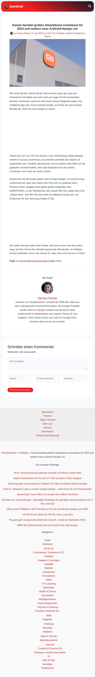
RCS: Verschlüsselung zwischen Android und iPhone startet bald (47, 473)
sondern (30, 187)
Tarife (49, 615)
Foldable (61, 33)
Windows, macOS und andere (50, 652)
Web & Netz (48, 660)
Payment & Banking (47, 607)
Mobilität (48, 564)
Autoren (47, 427)
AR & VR (48, 548)
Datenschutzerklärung (47, 435)
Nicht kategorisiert (47, 603)
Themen (47, 416)
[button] (89, 6)
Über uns (47, 424)
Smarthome (49, 572)
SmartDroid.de (9, 453)
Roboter (49, 568)
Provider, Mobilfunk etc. (47, 611)
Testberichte (47, 668)
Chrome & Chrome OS (50, 648)
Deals (48, 540)
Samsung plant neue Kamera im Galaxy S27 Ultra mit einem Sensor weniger (47, 483)
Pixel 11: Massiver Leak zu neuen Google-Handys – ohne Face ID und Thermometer (47, 489)
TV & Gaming (49, 583)
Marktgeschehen (47, 599)
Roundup (47, 628)
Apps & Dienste (49, 636)
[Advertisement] (47, 132)
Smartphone (78, 33)
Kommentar (47, 595)
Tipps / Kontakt (47, 420)
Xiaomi (48, 36)
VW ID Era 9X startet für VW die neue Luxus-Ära (47, 514)
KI (49, 656)
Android (69, 33)
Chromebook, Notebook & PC (48, 552)
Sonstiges (47, 664)
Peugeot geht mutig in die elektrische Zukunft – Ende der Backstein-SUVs (47, 520)
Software (47, 631)
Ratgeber (47, 619)
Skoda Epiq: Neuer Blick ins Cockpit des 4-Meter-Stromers (47, 494)
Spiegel (41, 310)
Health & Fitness (47, 591)
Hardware (47, 544)
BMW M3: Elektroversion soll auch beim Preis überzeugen (47, 525)
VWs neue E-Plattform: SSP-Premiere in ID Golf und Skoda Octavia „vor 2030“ (47, 509)
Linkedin (60, 321)
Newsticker (47, 412)
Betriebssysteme (48, 640)
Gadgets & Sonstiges (49, 560)
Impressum (47, 431)
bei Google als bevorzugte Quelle (37, 261)
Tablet (49, 580)
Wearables (48, 587)
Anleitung (49, 624)
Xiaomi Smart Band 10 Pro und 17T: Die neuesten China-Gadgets (47, 478)
